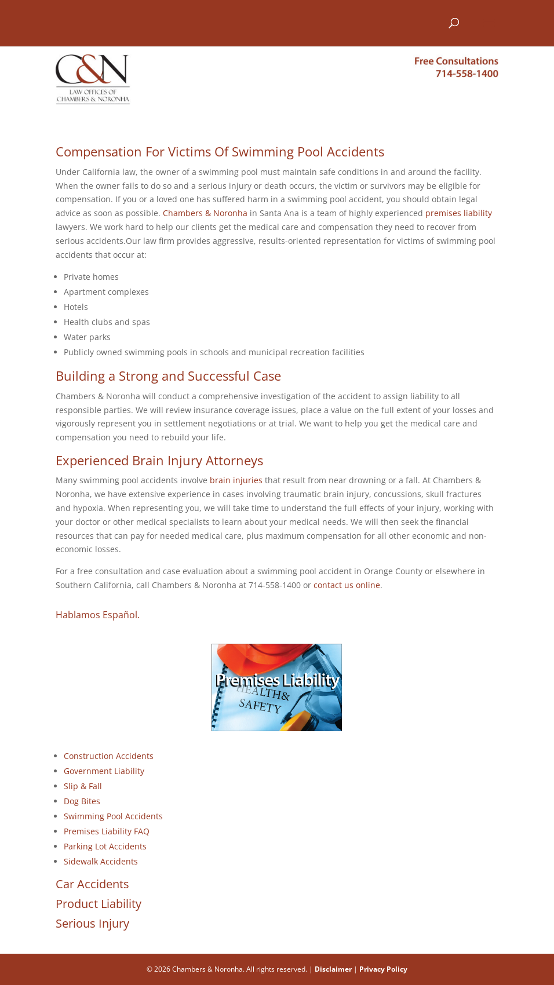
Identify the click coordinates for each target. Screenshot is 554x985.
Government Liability (104, 770)
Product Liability (98, 903)
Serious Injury (92, 923)
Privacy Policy (383, 969)
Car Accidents (92, 884)
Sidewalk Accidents (101, 861)
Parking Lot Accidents (105, 846)
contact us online (347, 584)
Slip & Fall (83, 785)
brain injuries (236, 480)
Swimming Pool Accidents (113, 816)
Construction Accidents (109, 755)
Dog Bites (82, 801)
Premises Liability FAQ (107, 831)
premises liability (458, 212)
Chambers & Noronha (205, 212)
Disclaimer (333, 969)
